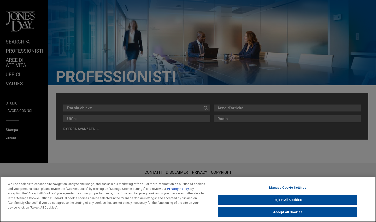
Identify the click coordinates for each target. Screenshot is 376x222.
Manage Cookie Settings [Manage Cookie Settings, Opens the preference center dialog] (287, 187)
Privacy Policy (178, 189)
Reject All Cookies (287, 200)
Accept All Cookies (287, 212)
